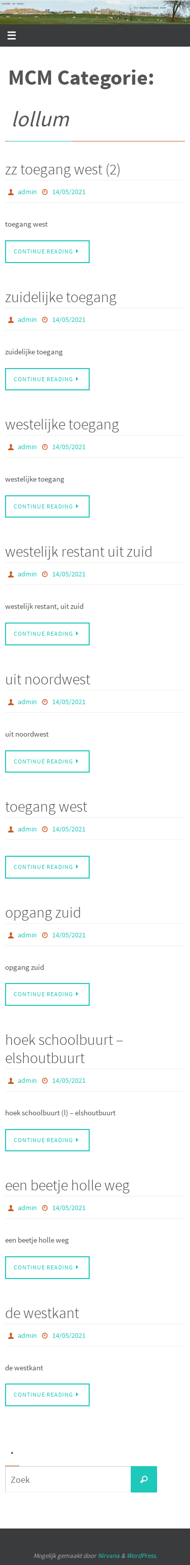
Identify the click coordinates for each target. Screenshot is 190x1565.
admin (27, 191)
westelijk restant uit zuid (79, 551)
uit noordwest (47, 678)
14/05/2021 (69, 191)
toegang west (46, 806)
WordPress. (142, 1555)
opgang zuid (43, 912)
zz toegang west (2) (63, 168)
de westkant (42, 1312)
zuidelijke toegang (61, 296)
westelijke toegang (62, 423)
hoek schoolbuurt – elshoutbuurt (64, 1048)
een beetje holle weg (67, 1184)
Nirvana (109, 1555)
